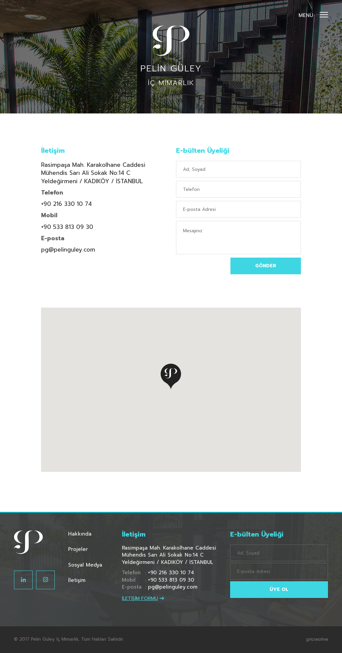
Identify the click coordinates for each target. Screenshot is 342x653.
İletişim (77, 580)
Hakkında (80, 534)
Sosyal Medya (85, 565)
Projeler (78, 549)
